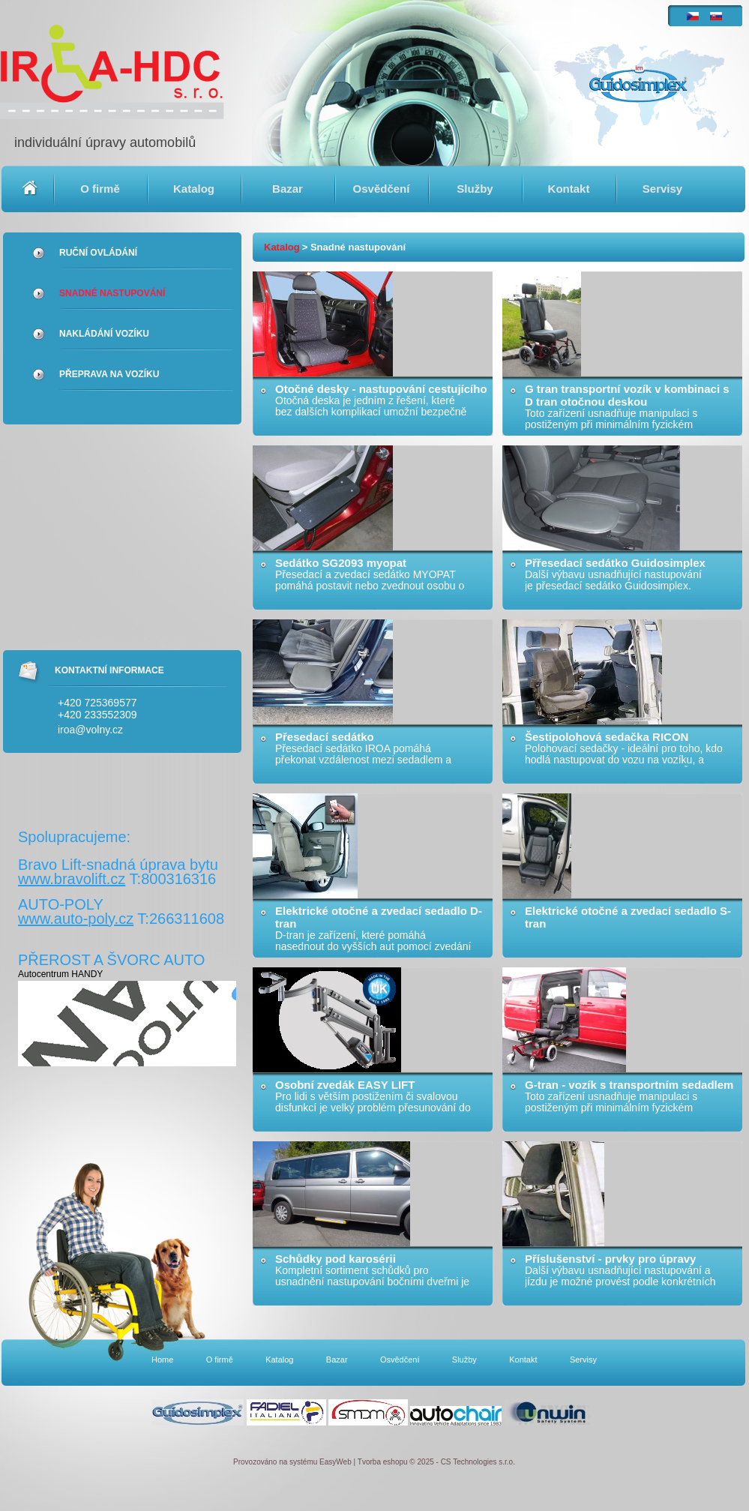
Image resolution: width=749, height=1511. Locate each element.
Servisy (662, 188)
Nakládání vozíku (104, 333)
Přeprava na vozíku (109, 374)
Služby (475, 188)
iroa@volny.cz (90, 730)
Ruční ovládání (98, 252)
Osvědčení (381, 188)
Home (30, 188)
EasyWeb (335, 1462)
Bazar (287, 188)
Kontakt (569, 188)
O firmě (100, 188)
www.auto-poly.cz (75, 918)
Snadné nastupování (112, 293)
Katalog (193, 188)
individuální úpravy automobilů (105, 142)
